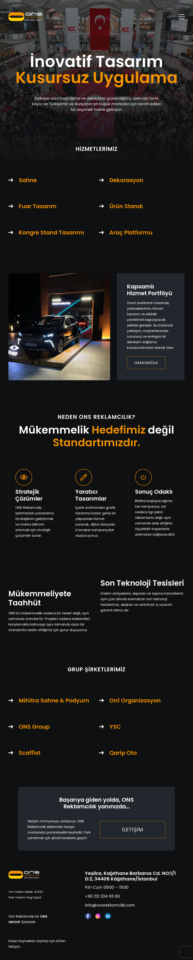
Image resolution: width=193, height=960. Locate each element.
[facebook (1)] (88, 916)
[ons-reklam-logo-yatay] (25, 16)
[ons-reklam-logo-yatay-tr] (24, 875)
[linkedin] (108, 916)
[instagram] (98, 916)
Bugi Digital (34, 897)
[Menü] (181, 16)
